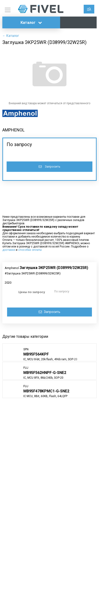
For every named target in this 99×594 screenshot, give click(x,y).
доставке (8, 249)
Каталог (31, 22)
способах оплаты (30, 249)
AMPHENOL (13, 129)
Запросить (49, 166)
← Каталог (10, 36)
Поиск (89, 9)
